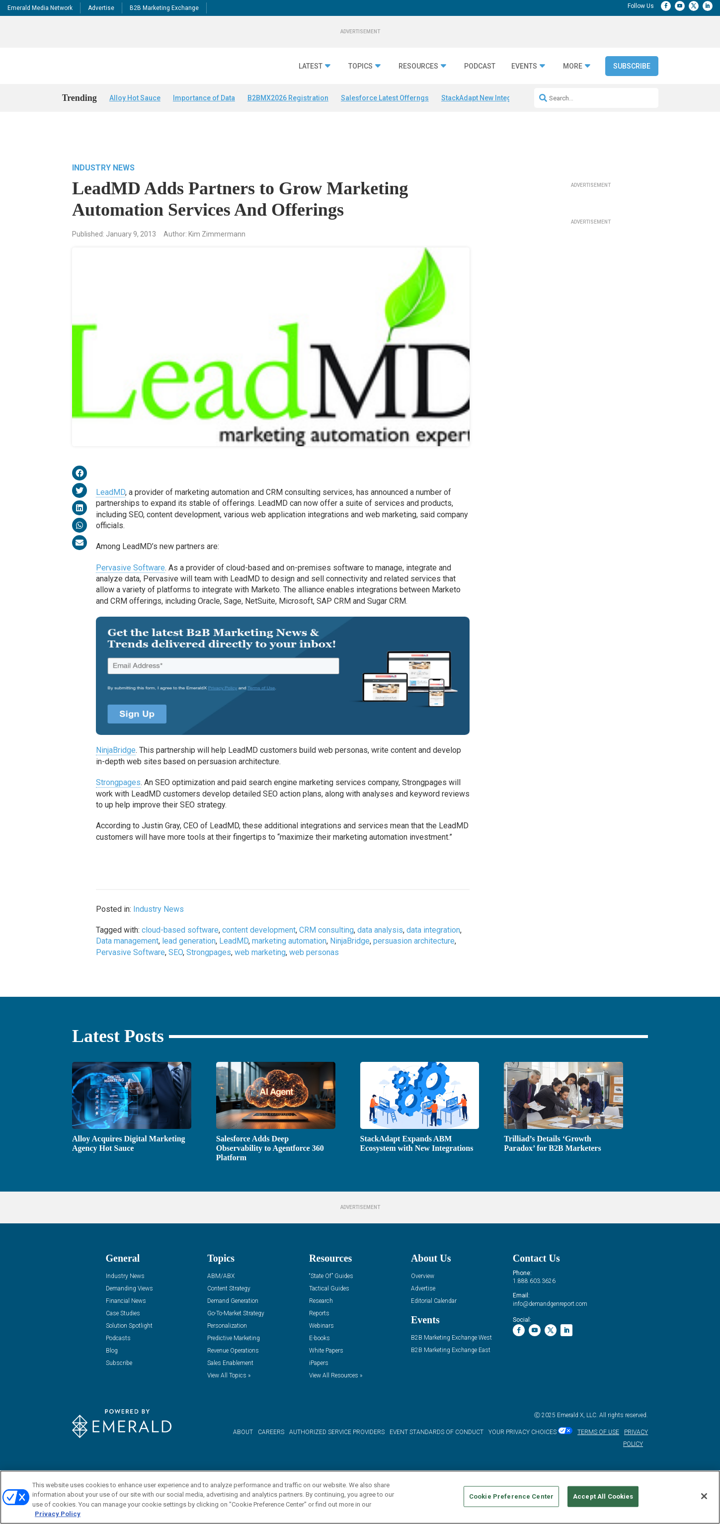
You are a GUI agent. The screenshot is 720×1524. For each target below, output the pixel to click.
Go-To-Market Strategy (235, 1341)
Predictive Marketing (233, 1366)
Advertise (101, 8)
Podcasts (118, 1366)
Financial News (126, 1328)
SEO (175, 955)
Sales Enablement (230, 1390)
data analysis (380, 932)
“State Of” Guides (331, 1303)
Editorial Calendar (434, 1328)
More (572, 91)
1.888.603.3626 (534, 1308)
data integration (433, 932)
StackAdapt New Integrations (488, 123)
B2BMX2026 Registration (287, 123)
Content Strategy (228, 1316)
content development (259, 932)
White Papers (326, 1378)
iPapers (318, 1390)
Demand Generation (232, 1328)
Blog (112, 1378)
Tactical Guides (329, 1316)
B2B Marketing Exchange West (451, 1365)
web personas (314, 955)
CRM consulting (326, 932)
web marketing (260, 955)
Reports (319, 1341)
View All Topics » (228, 1403)
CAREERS (271, 1459)
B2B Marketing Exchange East (450, 1377)
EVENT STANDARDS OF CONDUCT (436, 1459)
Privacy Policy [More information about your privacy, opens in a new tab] (57, 1514)
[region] (360, 1497)
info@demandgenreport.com (550, 1331)
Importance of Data (204, 123)
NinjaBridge (116, 753)
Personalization (227, 1353)
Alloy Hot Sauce (134, 123)
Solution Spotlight (129, 1353)
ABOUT (243, 1459)
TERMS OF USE (598, 1459)
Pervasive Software (130, 570)
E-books (319, 1366)
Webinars (321, 1353)
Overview (422, 1303)
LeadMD (110, 494)
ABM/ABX (221, 1303)
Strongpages (118, 785)
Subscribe (631, 91)
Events (524, 91)
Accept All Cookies (603, 1496)
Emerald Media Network (40, 8)
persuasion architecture (414, 944)
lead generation (189, 944)
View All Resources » (335, 1403)
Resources (418, 91)
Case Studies (123, 1341)
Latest (310, 91)
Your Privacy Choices (522, 1459)
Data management (127, 944)
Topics (360, 91)
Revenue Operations (233, 1378)
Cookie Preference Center (511, 1496)
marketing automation (289, 944)
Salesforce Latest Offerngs (385, 123)
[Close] (704, 1496)
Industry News (103, 170)
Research (321, 1328)
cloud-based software (180, 932)
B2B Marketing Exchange (164, 8)
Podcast (479, 91)
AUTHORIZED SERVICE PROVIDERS (337, 1459)
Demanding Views (129, 1316)
